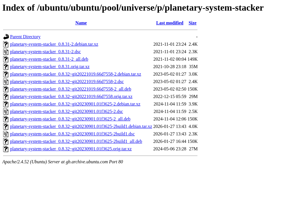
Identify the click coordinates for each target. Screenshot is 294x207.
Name (81, 22)
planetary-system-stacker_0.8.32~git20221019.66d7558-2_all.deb (70, 89)
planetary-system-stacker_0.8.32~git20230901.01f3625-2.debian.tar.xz (75, 103)
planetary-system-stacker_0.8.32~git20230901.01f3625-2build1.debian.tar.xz (81, 126)
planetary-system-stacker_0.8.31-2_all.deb (49, 59)
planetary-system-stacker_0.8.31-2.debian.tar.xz (54, 44)
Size (193, 22)
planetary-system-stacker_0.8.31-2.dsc (45, 51)
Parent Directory (25, 36)
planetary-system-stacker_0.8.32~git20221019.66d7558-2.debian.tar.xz (75, 74)
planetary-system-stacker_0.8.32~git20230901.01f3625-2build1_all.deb (76, 141)
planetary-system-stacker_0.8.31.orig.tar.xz (50, 66)
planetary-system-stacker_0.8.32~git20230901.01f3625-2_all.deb (70, 118)
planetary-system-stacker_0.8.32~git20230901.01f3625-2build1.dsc (72, 133)
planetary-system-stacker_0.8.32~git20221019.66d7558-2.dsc (67, 81)
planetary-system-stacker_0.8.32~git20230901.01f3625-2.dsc (66, 111)
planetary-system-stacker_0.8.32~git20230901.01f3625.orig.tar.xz (71, 148)
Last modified (169, 22)
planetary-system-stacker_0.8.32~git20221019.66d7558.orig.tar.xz (71, 96)
